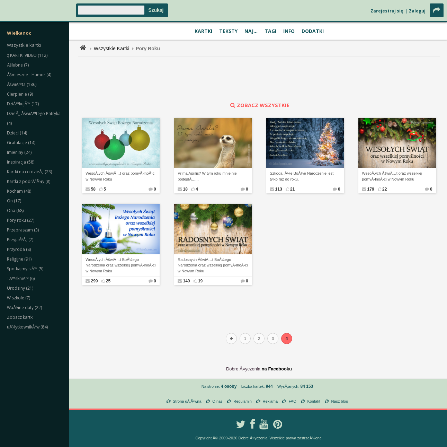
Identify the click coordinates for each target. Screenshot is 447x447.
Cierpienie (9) (20, 94)
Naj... (251, 31)
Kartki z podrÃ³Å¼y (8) (28, 181)
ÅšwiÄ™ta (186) (21, 84)
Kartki (203, 31)
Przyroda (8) (19, 249)
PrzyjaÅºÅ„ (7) (20, 240)
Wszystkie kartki (24, 45)
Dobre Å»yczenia (243, 368)
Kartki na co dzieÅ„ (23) (29, 172)
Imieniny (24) (19, 152)
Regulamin (242, 401)
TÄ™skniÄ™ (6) (21, 278)
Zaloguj (417, 11)
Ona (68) (15, 210)
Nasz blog (339, 401)
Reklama (270, 401)
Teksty (228, 31)
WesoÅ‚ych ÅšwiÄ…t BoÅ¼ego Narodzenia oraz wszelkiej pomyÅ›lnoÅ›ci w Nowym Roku (120, 265)
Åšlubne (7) (18, 65)
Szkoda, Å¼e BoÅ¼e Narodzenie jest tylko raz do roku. (301, 176)
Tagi (270, 31)
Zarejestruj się (386, 11)
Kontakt (313, 401)
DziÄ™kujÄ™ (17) (23, 104)
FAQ (292, 401)
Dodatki (313, 31)
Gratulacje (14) (21, 143)
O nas (217, 401)
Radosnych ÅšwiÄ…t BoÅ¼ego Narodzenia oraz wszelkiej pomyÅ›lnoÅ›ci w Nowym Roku (213, 265)
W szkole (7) (18, 298)
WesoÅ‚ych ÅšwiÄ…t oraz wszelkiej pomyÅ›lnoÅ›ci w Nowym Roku (392, 176)
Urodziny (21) (20, 288)
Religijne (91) (19, 259)
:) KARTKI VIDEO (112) (27, 55)
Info (289, 31)
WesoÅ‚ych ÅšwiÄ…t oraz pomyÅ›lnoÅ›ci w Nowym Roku (120, 176)
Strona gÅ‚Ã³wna (187, 401)
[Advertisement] (259, 79)
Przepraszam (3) (23, 230)
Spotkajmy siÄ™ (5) (25, 269)
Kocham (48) (19, 191)
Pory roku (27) (20, 220)
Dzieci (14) (17, 133)
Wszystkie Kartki (111, 48)
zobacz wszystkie (259, 105)
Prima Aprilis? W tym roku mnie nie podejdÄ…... (207, 176)
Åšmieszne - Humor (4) (29, 75)
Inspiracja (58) (20, 162)
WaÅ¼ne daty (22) (24, 307)
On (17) (14, 201)
